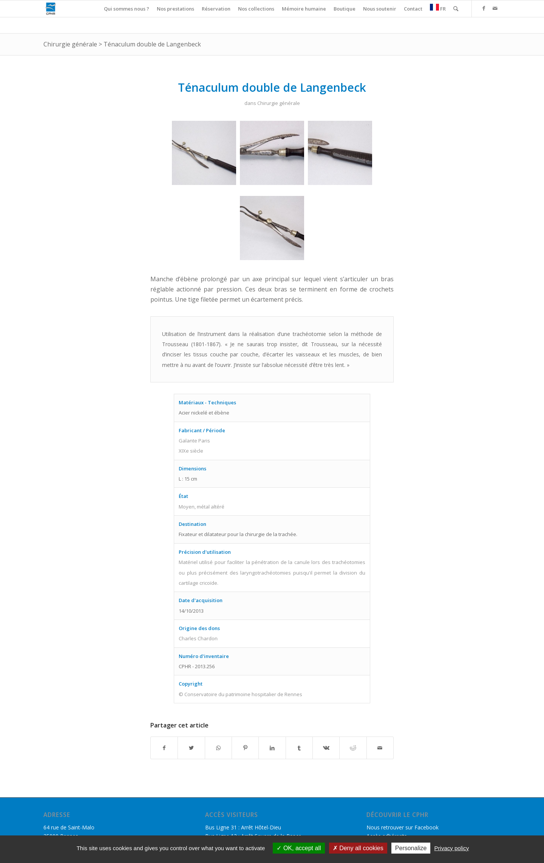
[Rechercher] (456, 8)
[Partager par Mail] (380, 748)
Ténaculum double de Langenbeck (152, 44)
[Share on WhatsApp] (218, 748)
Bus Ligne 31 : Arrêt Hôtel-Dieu (243, 827)
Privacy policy (451, 848)
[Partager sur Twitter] (191, 748)
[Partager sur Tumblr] (299, 748)
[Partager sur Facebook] (164, 748)
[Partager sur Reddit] (353, 748)
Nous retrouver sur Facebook (402, 827)
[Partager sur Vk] (326, 748)
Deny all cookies (358, 848)
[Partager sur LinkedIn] (272, 748)
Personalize (411, 848)
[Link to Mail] (495, 8)
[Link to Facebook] (483, 8)
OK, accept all (299, 848)
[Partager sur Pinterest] (245, 748)
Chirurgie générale (70, 44)
